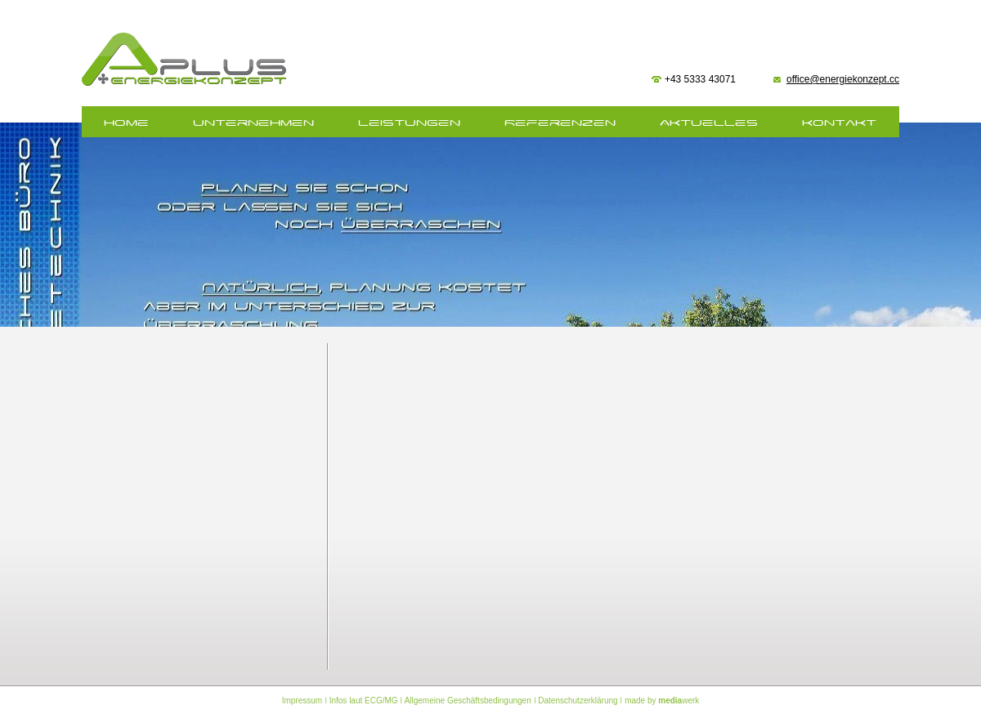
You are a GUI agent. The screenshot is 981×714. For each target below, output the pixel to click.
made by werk (662, 700)
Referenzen (560, 123)
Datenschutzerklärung (577, 700)
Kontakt (839, 123)
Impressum (302, 700)
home (126, 123)
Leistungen (409, 123)
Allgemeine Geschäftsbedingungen (468, 700)
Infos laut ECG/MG (363, 700)
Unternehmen (253, 123)
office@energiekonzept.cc (842, 79)
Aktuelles (709, 123)
